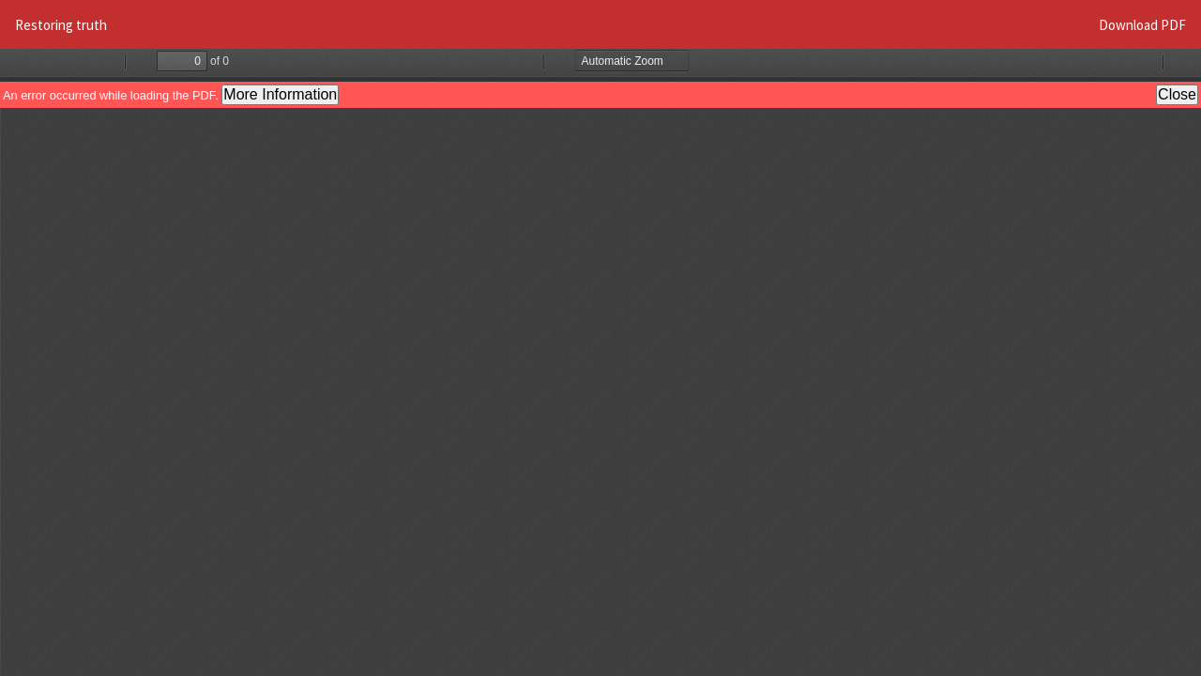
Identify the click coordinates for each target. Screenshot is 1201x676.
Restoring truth (61, 25)
